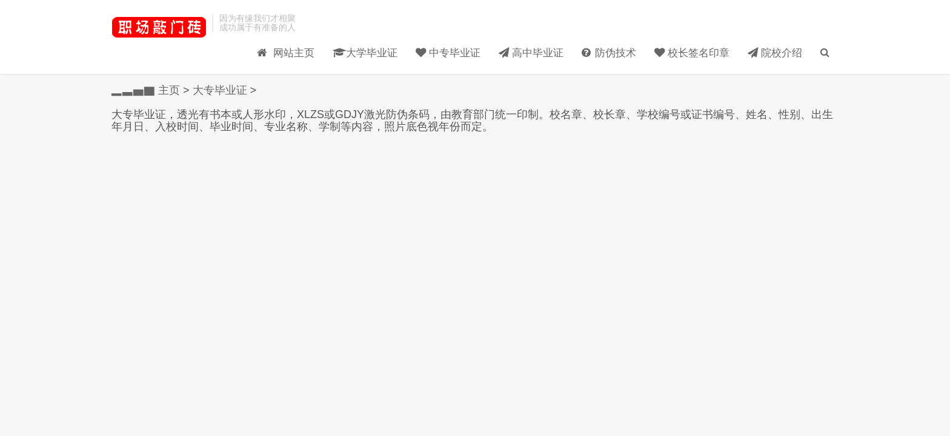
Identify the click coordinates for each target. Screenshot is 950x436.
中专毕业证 (440, 43)
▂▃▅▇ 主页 (145, 90)
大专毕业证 (220, 90)
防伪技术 (606, 43)
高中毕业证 (526, 43)
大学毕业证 (354, 43)
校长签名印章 (692, 43)
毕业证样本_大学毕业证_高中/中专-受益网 (158, 27)
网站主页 (272, 43)
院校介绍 (778, 43)
